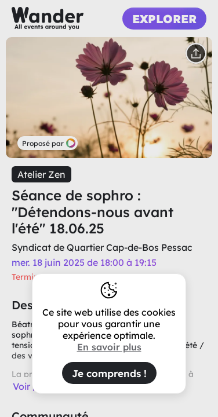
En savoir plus (109, 347)
